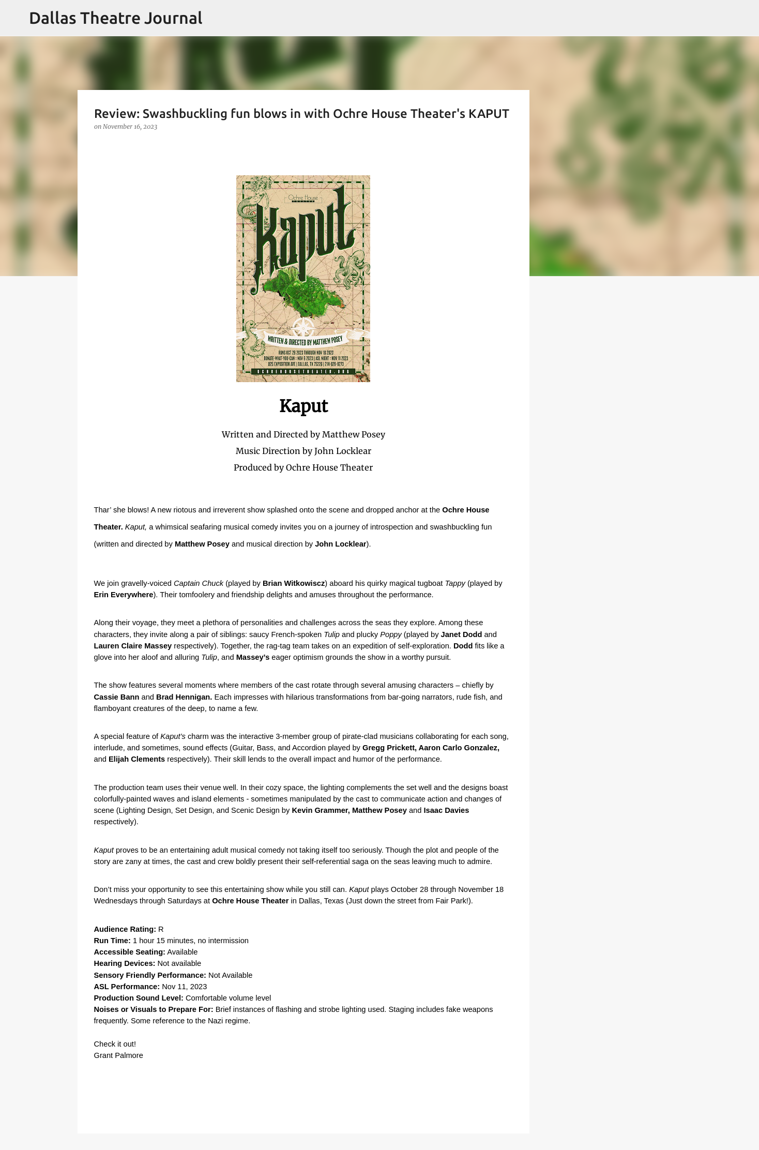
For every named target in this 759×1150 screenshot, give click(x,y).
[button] (100, 148)
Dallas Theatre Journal (116, 17)
